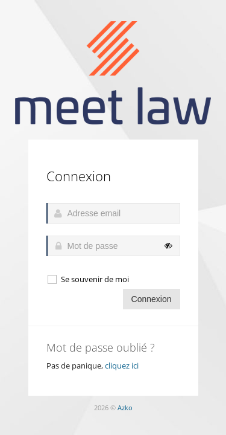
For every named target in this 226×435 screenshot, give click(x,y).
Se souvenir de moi (87, 279)
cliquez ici (122, 365)
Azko (125, 407)
